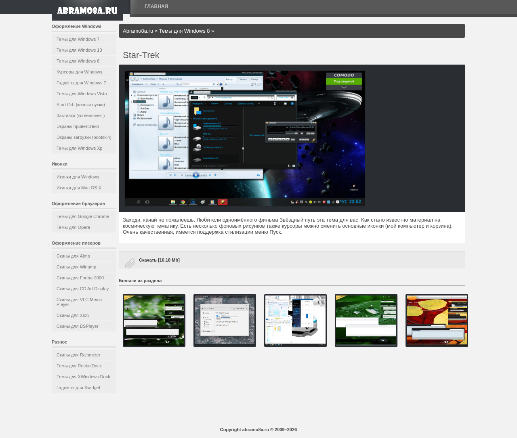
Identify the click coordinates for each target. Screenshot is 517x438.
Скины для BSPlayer (78, 326)
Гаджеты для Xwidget (78, 387)
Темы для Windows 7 (78, 39)
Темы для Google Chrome (83, 216)
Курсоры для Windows (79, 71)
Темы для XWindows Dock (83, 376)
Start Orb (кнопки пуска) (81, 104)
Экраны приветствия (78, 126)
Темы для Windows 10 (79, 50)
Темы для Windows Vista (82, 93)
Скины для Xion (73, 315)
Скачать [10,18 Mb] (159, 260)
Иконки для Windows (78, 176)
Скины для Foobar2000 (80, 277)
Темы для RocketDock (79, 365)
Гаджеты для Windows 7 (81, 82)
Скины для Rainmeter (79, 354)
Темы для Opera (73, 227)
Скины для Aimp (73, 256)
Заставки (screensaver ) (81, 115)
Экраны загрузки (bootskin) (84, 137)
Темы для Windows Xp (80, 148)
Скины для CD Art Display (83, 288)
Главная (156, 6)
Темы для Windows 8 (78, 61)
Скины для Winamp (76, 266)
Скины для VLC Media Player (79, 302)
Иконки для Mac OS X (79, 187)
